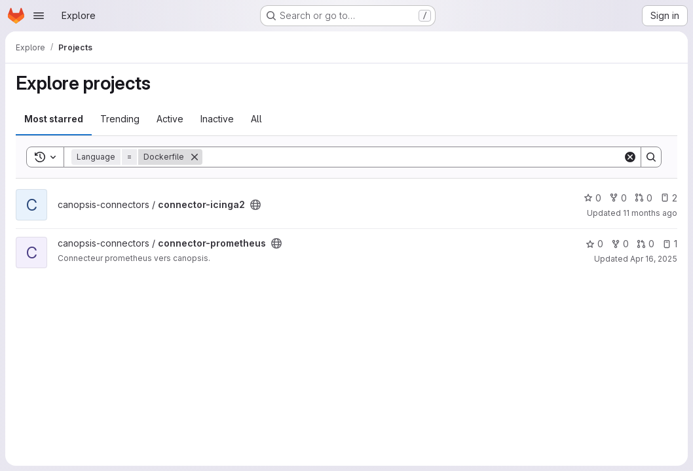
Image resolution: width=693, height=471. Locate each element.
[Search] (412, 157)
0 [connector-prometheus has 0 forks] (620, 243)
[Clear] (630, 157)
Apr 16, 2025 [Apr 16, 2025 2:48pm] (653, 259)
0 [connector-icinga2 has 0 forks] (618, 197)
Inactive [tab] (217, 118)
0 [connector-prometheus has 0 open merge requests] (645, 243)
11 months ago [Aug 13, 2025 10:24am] (650, 213)
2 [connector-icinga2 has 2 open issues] (668, 197)
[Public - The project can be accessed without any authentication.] (255, 205)
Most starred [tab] (53, 118)
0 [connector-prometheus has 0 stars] (594, 243)
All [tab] (256, 118)
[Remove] (194, 157)
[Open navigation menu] (38, 15)
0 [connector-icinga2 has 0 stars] (592, 197)
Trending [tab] (120, 118)
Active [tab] (170, 118)
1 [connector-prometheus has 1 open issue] (669, 243)
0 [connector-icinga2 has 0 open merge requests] (643, 197)
